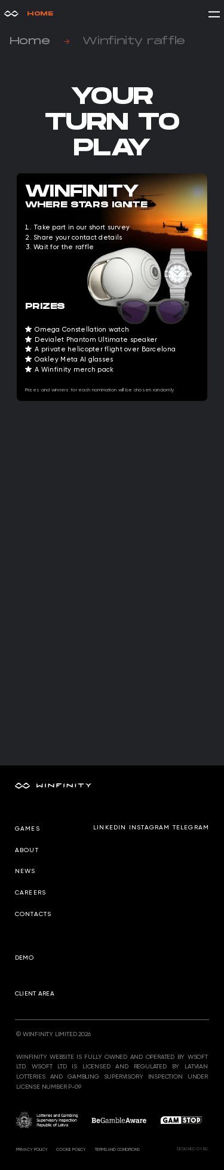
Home (28, 13)
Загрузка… (112, 558)
